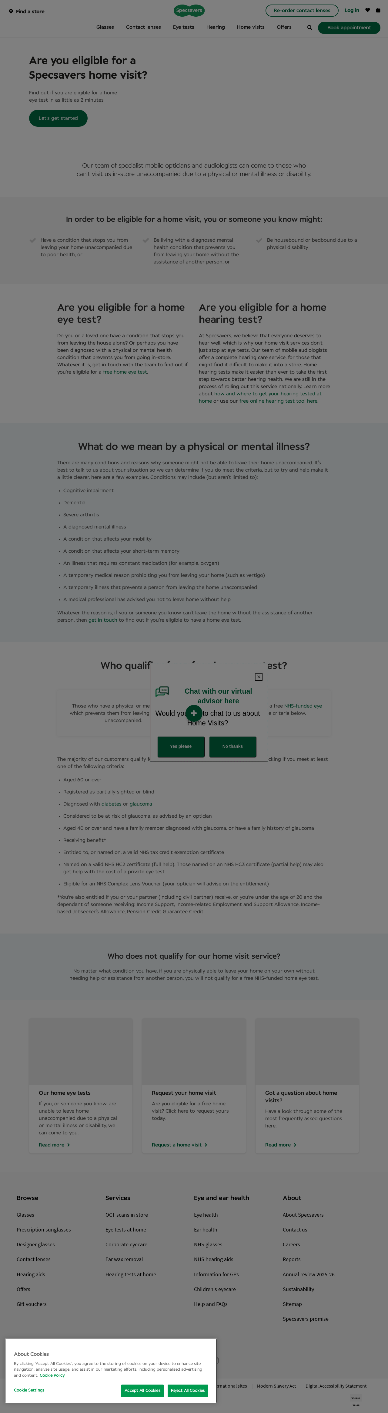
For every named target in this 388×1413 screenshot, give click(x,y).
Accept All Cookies (142, 1391)
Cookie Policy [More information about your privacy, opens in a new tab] (52, 1376)
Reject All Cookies (188, 1391)
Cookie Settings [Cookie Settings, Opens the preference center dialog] (29, 1390)
